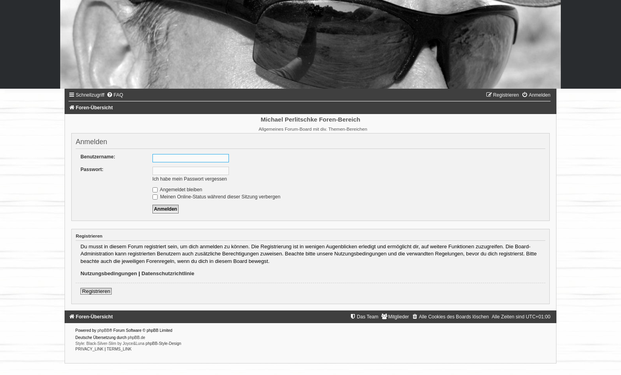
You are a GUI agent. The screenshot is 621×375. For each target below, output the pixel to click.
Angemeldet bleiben (177, 189)
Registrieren (96, 291)
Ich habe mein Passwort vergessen (189, 179)
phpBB (103, 330)
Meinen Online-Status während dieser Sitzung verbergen (216, 197)
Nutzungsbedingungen (108, 273)
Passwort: (91, 169)
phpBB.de (136, 337)
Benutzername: (97, 157)
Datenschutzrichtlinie (167, 273)
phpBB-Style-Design (163, 343)
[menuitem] (115, 95)
